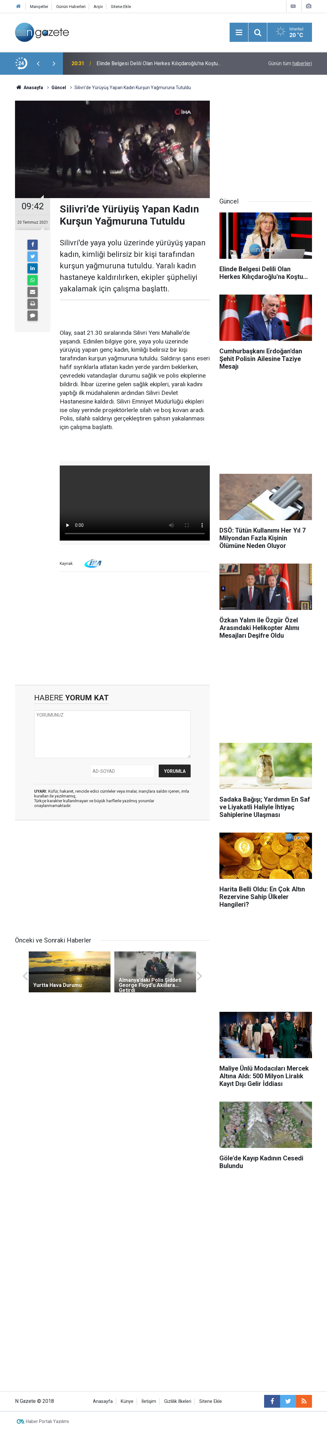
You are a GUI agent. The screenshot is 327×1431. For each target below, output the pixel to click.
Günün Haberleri (71, 6)
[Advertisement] (112, 630)
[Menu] (239, 33)
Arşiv (98, 6)
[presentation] (38, 63)
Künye (127, 1401)
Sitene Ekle (121, 6)
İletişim (148, 1401)
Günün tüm (290, 63)
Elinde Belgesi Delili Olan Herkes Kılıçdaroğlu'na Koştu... (158, 63)
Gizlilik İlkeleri (177, 1401)
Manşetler (39, 6)
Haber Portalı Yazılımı (47, 1421)
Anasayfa (103, 1401)
